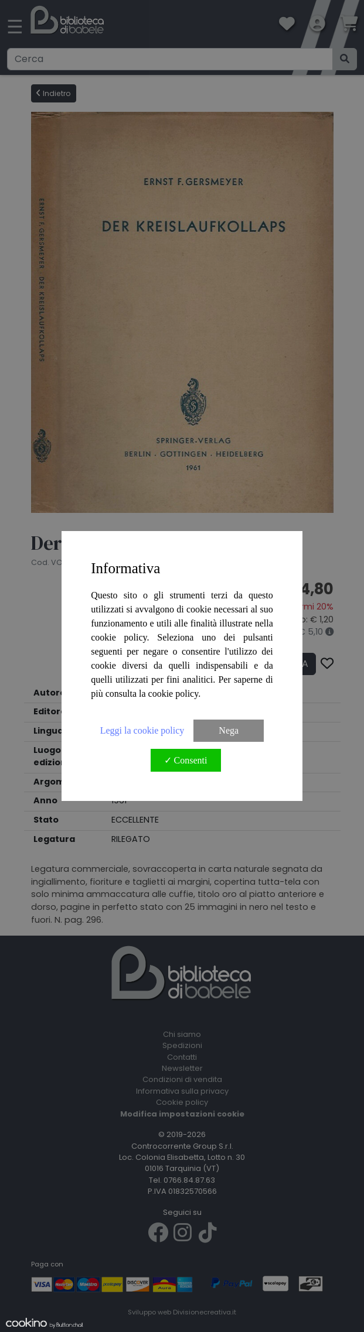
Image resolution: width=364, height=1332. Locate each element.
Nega (229, 730)
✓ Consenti (185, 760)
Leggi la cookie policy (142, 730)
